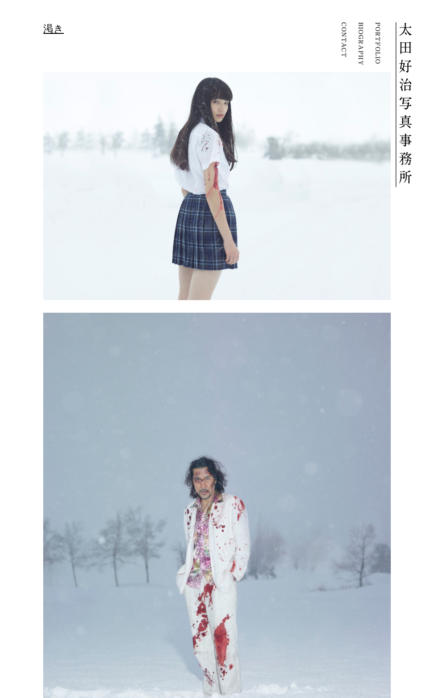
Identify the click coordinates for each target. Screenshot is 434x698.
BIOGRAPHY (360, 43)
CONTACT (343, 43)
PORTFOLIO (377, 43)
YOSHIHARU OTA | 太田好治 (404, 104)
